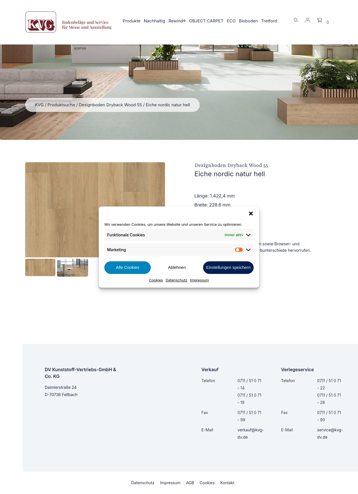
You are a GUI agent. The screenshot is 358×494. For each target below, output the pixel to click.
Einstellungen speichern (228, 267)
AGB (190, 482)
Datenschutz (176, 280)
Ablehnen (177, 267)
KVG (39, 104)
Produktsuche (61, 104)
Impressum (199, 280)
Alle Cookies (127, 267)
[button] (251, 213)
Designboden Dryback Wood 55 (110, 104)
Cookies (156, 280)
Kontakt (227, 482)
